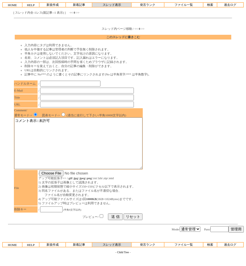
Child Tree (123, 262)
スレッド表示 (112, 4)
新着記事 (79, 4)
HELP (31, 5)
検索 (210, 4)
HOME (12, 5)
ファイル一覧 (183, 4)
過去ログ (230, 4)
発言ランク (147, 4)
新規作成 (52, 4)
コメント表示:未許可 (86, 148)
